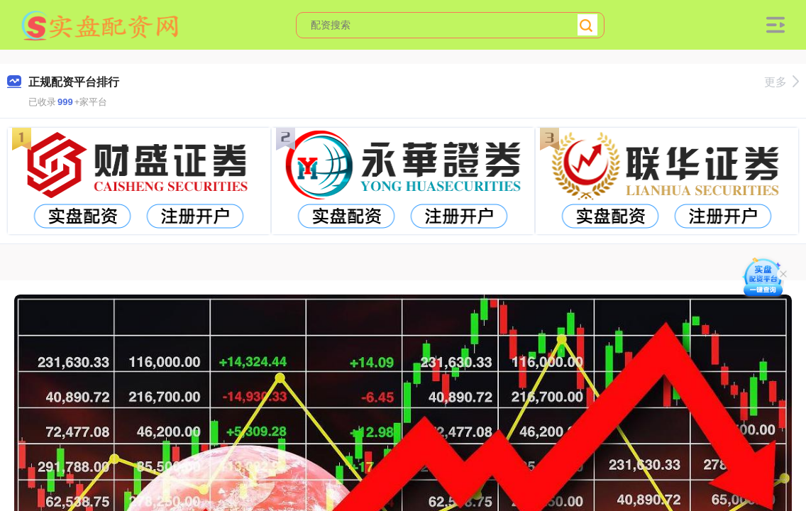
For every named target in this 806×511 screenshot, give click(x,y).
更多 (781, 82)
